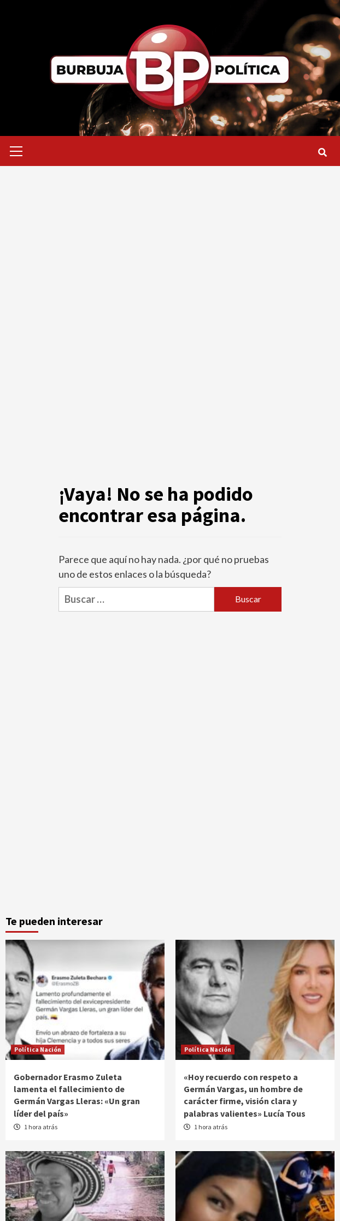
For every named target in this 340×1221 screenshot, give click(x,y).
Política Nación (37, 1049)
